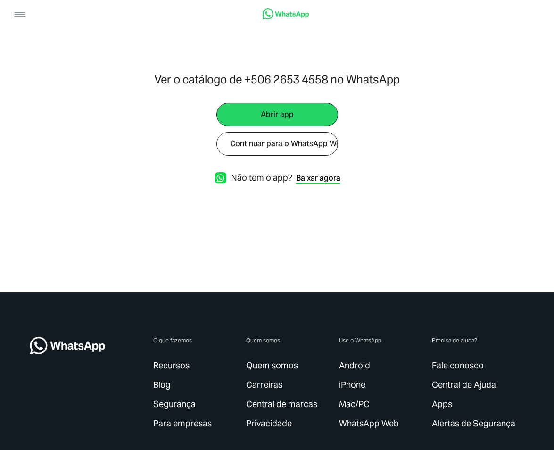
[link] (285, 17)
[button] (20, 15)
